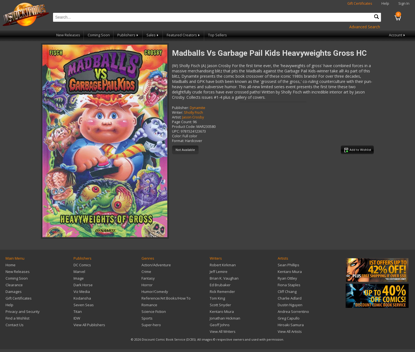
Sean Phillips (288, 264)
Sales (152, 35)
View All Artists (290, 331)
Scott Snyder (220, 304)
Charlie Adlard (290, 298)
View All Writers (223, 331)
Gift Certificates (359, 3)
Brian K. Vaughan (224, 278)
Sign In (403, 3)
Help (385, 3)
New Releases (68, 35)
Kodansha (82, 298)
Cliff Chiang (287, 291)
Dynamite (197, 107)
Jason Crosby (193, 117)
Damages (14, 291)
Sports (147, 318)
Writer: (177, 112)
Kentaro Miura (222, 311)
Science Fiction (153, 311)
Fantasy (148, 278)
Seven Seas (84, 304)
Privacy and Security (23, 311)
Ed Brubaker (220, 284)
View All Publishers (89, 324)
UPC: (176, 131)
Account (397, 35)
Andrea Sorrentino (293, 311)
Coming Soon (99, 35)
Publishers (128, 35)
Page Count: (182, 122)
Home (11, 264)
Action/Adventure (156, 264)
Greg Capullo (289, 318)
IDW (77, 318)
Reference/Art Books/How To (166, 298)
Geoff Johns (220, 324)
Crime (146, 271)
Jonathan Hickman (225, 318)
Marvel (79, 271)
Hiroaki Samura (291, 324)
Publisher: (180, 107)
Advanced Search (364, 26)
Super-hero (151, 324)
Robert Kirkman (223, 264)
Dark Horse (83, 284)
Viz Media (82, 291)
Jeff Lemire (218, 271)
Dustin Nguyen (290, 304)
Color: (177, 136)
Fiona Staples (289, 284)
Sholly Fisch (193, 112)
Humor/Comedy (154, 291)
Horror (147, 284)
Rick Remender (222, 291)
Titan (78, 311)
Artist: (176, 117)
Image (79, 278)
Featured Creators (184, 35)
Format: (178, 140)
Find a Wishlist (17, 318)
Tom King (217, 298)
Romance (149, 304)
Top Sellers (217, 35)
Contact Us (15, 324)
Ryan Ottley (287, 278)
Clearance (14, 284)
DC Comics (82, 264)
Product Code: (184, 126)
